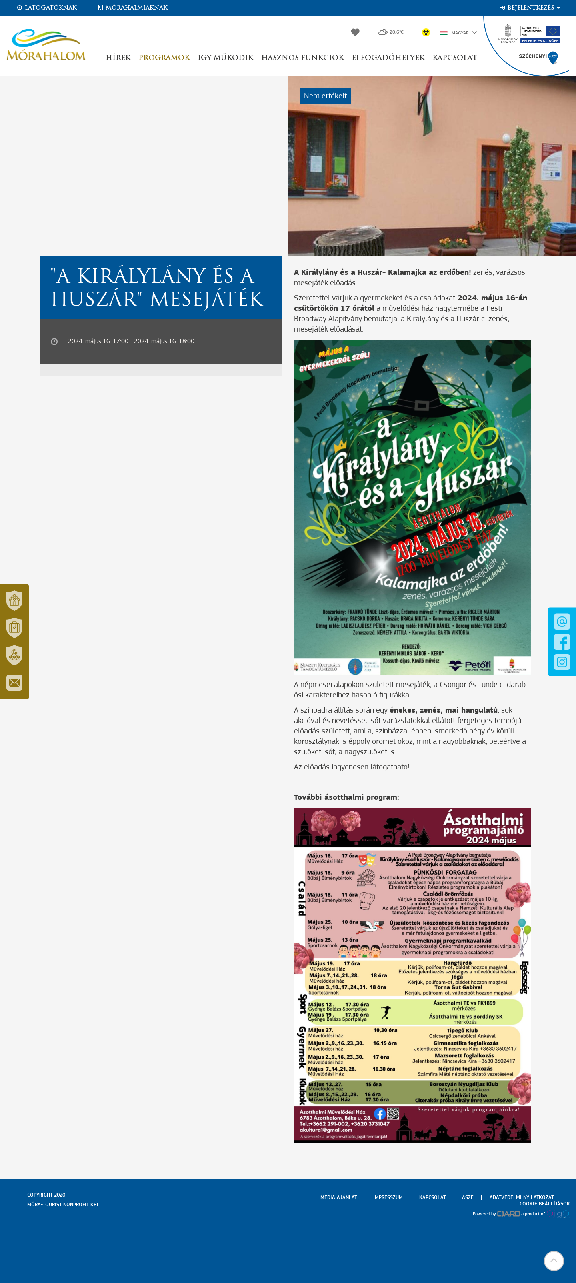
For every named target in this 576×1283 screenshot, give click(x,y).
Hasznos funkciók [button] (302, 58)
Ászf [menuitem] (467, 1197)
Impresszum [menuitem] (388, 1197)
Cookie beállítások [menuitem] (545, 1204)
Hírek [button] (118, 58)
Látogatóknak (46, 8)
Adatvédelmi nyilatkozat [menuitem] (522, 1197)
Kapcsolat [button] (454, 58)
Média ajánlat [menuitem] (338, 1197)
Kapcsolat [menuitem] (432, 1197)
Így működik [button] (225, 58)
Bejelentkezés (529, 8)
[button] (554, 1261)
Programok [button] (164, 58)
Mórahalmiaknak (132, 8)
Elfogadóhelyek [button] (388, 58)
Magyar (458, 32)
